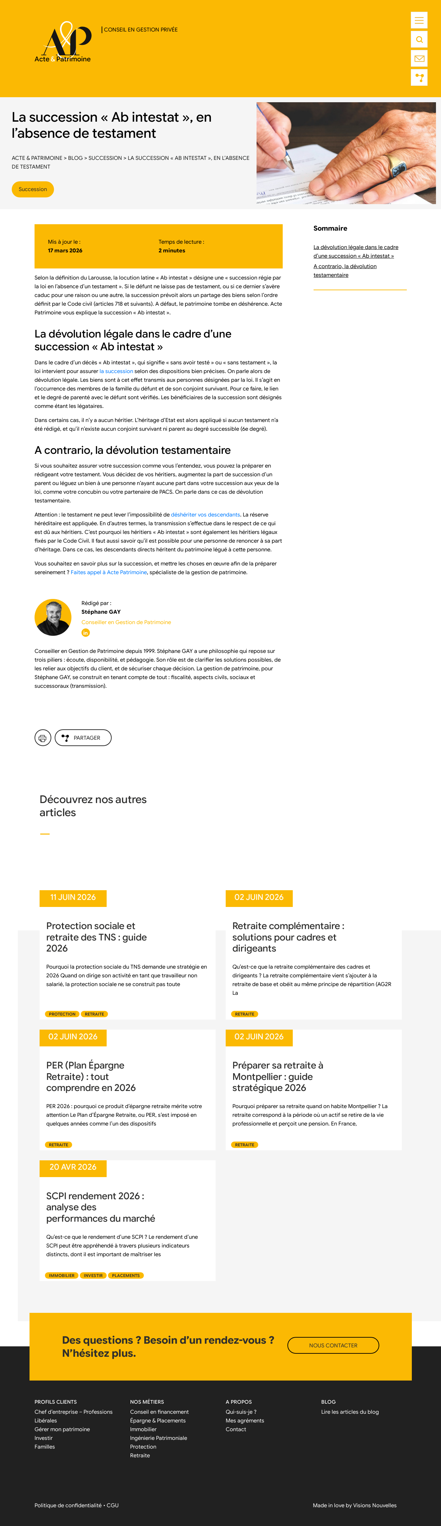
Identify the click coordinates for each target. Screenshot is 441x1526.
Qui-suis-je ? (241, 1412)
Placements (126, 1275)
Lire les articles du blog (350, 1412)
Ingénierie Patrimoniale (158, 1438)
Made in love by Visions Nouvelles (355, 1505)
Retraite (94, 1014)
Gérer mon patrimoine (62, 1429)
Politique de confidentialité (68, 1505)
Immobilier (61, 1275)
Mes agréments (245, 1420)
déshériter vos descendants (205, 514)
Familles (45, 1447)
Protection (62, 1014)
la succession (116, 371)
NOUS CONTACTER (333, 1345)
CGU (113, 1505)
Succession (33, 189)
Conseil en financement (159, 1412)
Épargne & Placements (158, 1420)
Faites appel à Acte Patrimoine (109, 572)
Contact (236, 1429)
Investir (93, 1275)
